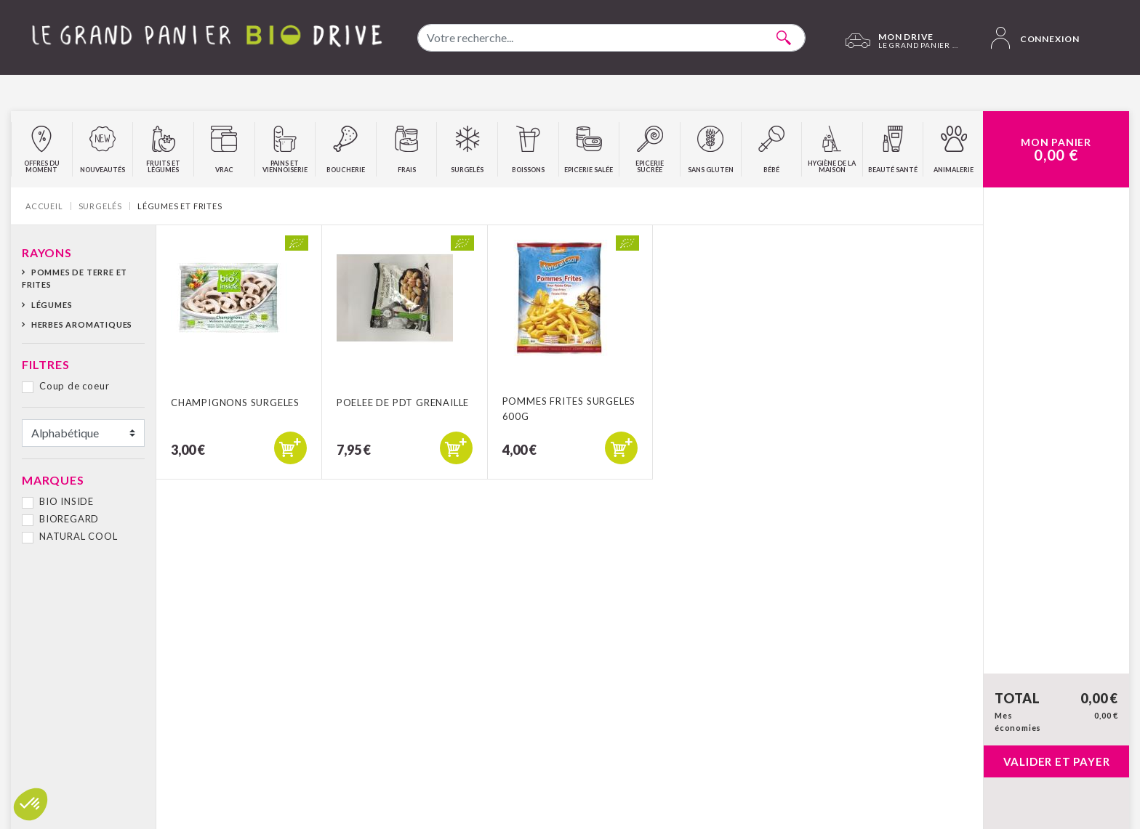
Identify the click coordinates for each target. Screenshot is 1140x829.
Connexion (1035, 38)
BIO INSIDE (66, 501)
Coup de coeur (74, 386)
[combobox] (611, 38)
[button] (30, 804)
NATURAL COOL (78, 536)
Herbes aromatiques (81, 324)
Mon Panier (1056, 149)
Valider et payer (1056, 761)
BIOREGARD (69, 519)
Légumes (52, 305)
